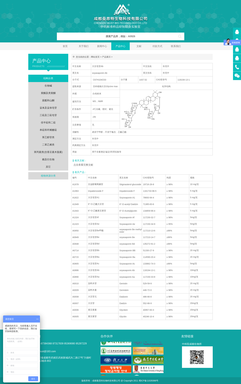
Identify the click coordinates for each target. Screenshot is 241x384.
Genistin (123, 283)
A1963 (75, 191)
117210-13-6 (149, 230)
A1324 (75, 217)
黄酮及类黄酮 (48, 93)
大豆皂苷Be (93, 237)
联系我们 (176, 46)
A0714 (75, 250)
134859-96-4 (149, 211)
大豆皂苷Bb (93, 250)
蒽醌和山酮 (48, 100)
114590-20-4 (149, 257)
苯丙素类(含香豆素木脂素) (48, 152)
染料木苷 (92, 283)
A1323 (75, 224)
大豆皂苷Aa (93, 277)
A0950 (75, 230)
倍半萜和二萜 (48, 122)
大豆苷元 (92, 296)
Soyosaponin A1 (127, 197)
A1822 (75, 197)
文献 (138, 46)
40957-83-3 (148, 310)
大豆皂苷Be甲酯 (96, 230)
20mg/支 (194, 303)
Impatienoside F (95, 191)
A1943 (75, 211)
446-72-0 (147, 290)
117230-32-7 (149, 217)
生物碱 (48, 85)
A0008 (75, 296)
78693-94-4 (148, 197)
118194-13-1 (149, 270)
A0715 (75, 257)
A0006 (75, 310)
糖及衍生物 (48, 159)
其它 (48, 166)
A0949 (75, 237)
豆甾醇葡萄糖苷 (95, 184)
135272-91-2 (149, 244)
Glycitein (123, 310)
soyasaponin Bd (127, 244)
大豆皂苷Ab (93, 270)
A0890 (75, 277)
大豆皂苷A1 (93, 197)
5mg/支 (193, 217)
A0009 (75, 290)
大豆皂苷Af (93, 217)
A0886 (75, 270)
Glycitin (122, 316)
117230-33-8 (149, 277)
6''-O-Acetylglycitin (128, 211)
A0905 (75, 263)
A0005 (75, 316)
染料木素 (92, 290)
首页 (65, 46)
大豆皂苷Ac (93, 263)
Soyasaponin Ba (127, 257)
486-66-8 (147, 296)
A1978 (75, 184)
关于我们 (84, 46)
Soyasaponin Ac (127, 263)
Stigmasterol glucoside (130, 184)
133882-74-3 (149, 263)
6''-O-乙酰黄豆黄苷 (97, 210)
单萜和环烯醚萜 (48, 130)
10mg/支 (194, 270)
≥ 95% (170, 224)
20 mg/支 (194, 250)
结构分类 (48, 78)
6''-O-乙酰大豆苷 (96, 204)
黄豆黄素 (92, 310)
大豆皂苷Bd (93, 243)
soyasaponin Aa (127, 277)
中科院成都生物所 (192, 344)
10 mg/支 (194, 184)
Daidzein (123, 296)
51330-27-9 (148, 250)
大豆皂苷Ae (93, 224)
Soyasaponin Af (126, 217)
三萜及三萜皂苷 (48, 115)
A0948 (75, 244)
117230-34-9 (149, 224)
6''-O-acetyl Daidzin (128, 204)
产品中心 (120, 46)
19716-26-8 (148, 184)
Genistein (123, 290)
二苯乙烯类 (48, 144)
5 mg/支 (194, 191)
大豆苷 (91, 303)
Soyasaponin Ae (127, 224)
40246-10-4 (148, 316)
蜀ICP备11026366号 (148, 380)
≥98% (169, 230)
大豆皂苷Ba (93, 257)
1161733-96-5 (149, 191)
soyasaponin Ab (127, 270)
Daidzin (123, 303)
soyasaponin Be (127, 237)
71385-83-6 (148, 204)
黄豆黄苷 (92, 316)
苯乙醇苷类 (48, 137)
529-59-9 (147, 283)
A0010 (75, 283)
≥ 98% (170, 184)
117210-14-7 (149, 237)
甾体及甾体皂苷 (48, 107)
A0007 (75, 303)
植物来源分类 (48, 175)
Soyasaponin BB (127, 250)
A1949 (75, 204)
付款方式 (157, 46)
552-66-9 (147, 303)
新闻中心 (102, 46)
